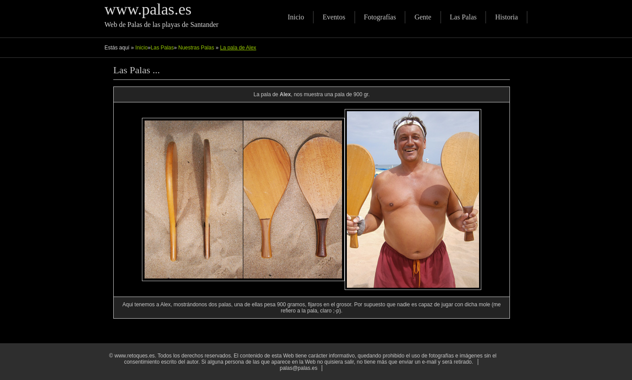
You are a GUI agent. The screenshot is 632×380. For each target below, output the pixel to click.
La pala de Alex (238, 48)
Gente (422, 17)
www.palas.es (148, 9)
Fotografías (380, 17)
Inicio (296, 17)
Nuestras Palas (197, 48)
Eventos (334, 17)
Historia (506, 17)
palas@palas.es (299, 368)
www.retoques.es (135, 356)
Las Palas (463, 17)
